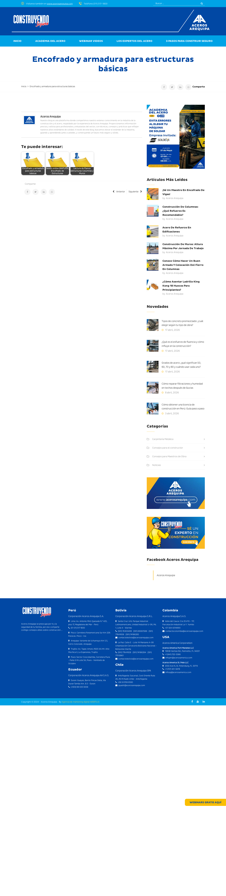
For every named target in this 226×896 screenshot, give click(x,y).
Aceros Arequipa (50, 116)
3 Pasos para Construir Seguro (189, 41)
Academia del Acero (50, 41)
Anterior (119, 191)
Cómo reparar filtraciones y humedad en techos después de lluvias (182, 385)
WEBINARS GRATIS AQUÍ (206, 803)
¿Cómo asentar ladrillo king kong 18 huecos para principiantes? (181, 285)
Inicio (17, 41)
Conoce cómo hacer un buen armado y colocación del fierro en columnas (182, 265)
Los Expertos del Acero (134, 41)
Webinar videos (91, 41)
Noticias (156, 465)
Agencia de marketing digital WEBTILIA (81, 702)
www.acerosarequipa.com (60, 3)
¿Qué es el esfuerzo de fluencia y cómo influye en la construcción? (183, 344)
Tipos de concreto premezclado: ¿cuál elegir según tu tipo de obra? (182, 323)
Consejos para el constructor (167, 448)
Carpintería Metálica (162, 439)
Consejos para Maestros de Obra (169, 456)
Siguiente (135, 191)
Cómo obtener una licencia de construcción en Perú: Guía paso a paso (183, 406)
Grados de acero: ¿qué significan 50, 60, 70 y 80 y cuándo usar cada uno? (181, 364)
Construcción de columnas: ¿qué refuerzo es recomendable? (180, 210)
